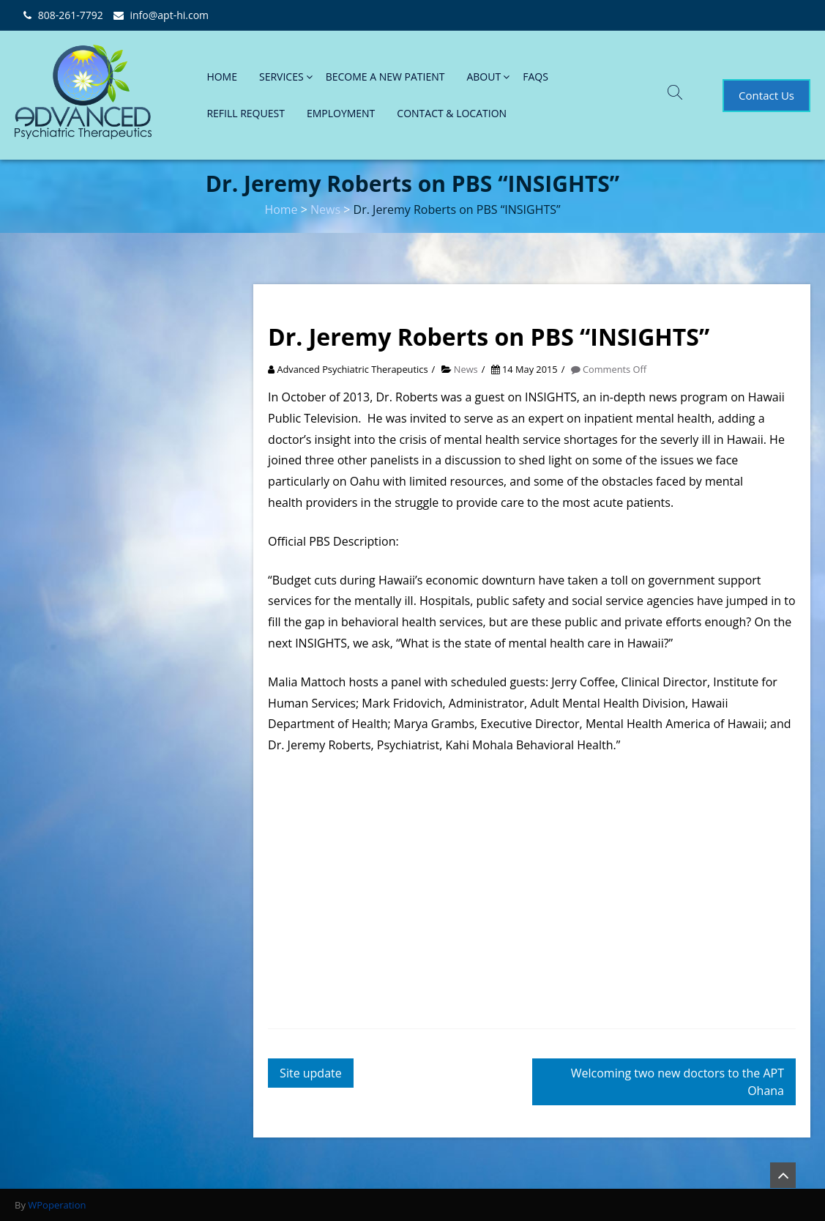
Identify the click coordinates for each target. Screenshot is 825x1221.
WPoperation (57, 1204)
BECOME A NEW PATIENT (385, 76)
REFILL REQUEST (245, 113)
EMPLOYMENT (341, 113)
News (325, 209)
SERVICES (281, 76)
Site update (311, 1073)
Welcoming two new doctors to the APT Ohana (677, 1082)
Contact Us (766, 95)
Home (280, 209)
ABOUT (483, 76)
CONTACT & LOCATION (452, 113)
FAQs (535, 76)
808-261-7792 (70, 15)
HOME (221, 76)
